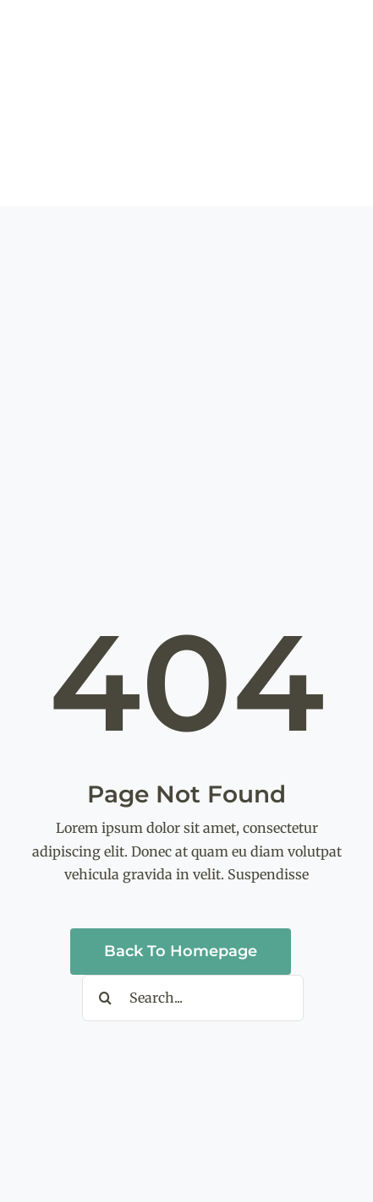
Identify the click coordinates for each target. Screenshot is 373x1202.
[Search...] (193, 998)
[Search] (105, 998)
